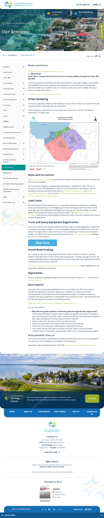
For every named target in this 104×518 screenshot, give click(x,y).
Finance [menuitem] (5, 116)
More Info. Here (50, 452)
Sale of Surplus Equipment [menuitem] (10, 178)
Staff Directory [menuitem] (7, 173)
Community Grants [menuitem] (8, 89)
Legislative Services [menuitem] (8, 127)
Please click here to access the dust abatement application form (52, 303)
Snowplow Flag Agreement (73, 191)
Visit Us (76, 411)
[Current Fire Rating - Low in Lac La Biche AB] (85, 13)
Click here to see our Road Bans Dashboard (44, 94)
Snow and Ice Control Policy (41, 179)
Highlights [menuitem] (6, 121)
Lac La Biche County (18, 4)
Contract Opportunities (82, 234)
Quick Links (10, 515)
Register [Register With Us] (92, 398)
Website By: (82, 509)
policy (85, 277)
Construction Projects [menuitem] (9, 94)
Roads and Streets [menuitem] (8, 167)
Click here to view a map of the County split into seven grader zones (54, 266)
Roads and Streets (27, 55)
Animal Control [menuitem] (7, 72)
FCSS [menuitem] (4, 110)
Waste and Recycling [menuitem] (9, 202)
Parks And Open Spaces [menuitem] (10, 143)
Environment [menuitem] (6, 105)
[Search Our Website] (23, 23)
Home (12, 411)
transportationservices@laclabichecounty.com (45, 71)
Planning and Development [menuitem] (10, 149)
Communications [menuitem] (7, 83)
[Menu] (96, 5)
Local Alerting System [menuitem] (9, 138)
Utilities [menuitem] (5, 197)
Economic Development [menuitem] (9, 99)
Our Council (60, 411)
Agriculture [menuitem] (6, 67)
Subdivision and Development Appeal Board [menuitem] (11, 190)
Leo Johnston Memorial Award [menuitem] (11, 132)
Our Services (12, 55)
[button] (23, 66)
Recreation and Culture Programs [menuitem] (9, 161)
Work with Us (92, 412)
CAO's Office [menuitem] (7, 78)
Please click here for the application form (80, 345)
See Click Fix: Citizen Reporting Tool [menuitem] (13, 184)
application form (34, 280)
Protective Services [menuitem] (8, 154)
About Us (28, 411)
